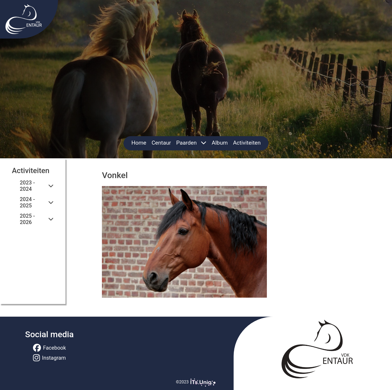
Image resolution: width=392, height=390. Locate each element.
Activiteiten (247, 143)
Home (139, 143)
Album (220, 143)
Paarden (191, 143)
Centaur (161, 143)
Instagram (49, 358)
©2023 (196, 381)
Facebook (49, 348)
